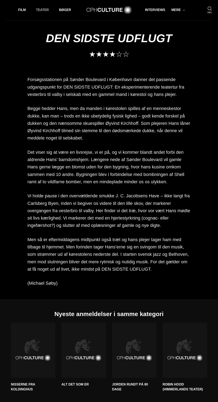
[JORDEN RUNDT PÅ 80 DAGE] (134, 350)
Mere (178, 10)
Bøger (65, 10)
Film (22, 10)
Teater (42, 10)
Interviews (155, 10)
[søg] (209, 10)
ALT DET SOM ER (75, 384)
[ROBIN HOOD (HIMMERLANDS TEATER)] (185, 350)
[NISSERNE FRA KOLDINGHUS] (33, 350)
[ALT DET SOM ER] (83, 350)
